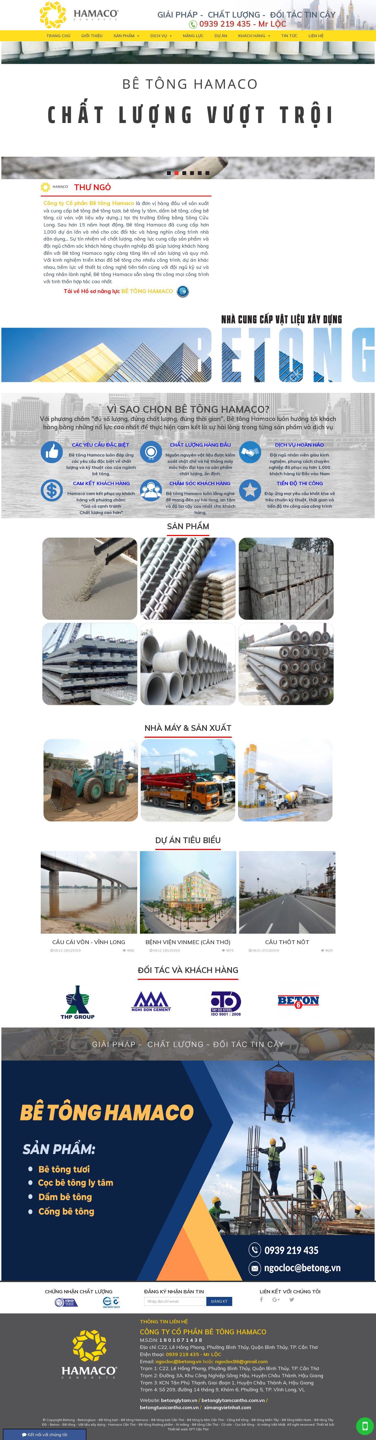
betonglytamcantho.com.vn (233, 1400)
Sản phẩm (126, 35)
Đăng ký (219, 1301)
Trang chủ (58, 35)
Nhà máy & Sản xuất (188, 728)
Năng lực (193, 35)
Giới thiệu (91, 35)
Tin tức (289, 35)
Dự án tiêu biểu (188, 840)
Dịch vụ (161, 35)
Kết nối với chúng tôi (44, 1434)
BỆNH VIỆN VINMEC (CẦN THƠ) (188, 942)
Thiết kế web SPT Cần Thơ (188, 1429)
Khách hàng (254, 35)
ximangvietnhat (222, 1407)
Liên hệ (316, 35)
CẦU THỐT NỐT (287, 942)
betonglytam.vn (179, 1400)
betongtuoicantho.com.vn (169, 1407)
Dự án (221, 35)
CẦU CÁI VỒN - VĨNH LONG (88, 942)
